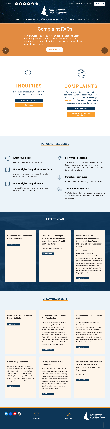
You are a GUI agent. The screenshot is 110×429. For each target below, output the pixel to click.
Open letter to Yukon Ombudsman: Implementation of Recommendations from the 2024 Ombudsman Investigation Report (89, 241)
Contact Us (78, 4)
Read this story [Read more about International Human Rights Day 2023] (82, 347)
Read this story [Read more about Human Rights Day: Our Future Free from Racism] (47, 349)
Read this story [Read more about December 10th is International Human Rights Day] (13, 244)
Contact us (36, 418)
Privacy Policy (68, 418)
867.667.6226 (88, 4)
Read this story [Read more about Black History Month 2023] (13, 386)
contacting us (69, 100)
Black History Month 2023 (17, 362)
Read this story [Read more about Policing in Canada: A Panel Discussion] (47, 393)
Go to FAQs (54, 49)
